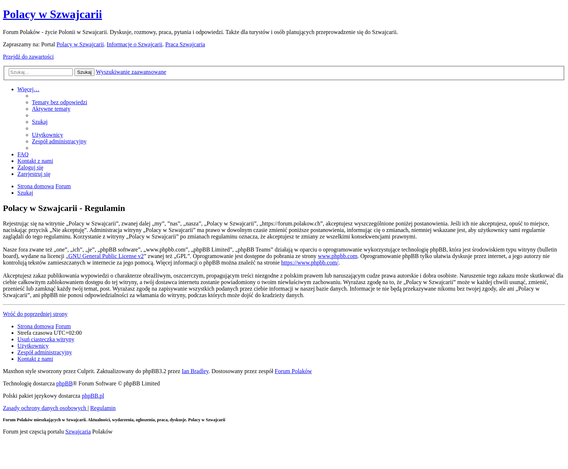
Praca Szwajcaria (185, 44)
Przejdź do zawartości (28, 57)
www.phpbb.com (337, 256)
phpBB (64, 383)
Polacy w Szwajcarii (52, 14)
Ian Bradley (195, 371)
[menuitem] (59, 102)
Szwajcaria (78, 431)
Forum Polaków (293, 371)
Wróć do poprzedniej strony (35, 314)
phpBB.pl (93, 396)
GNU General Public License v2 (106, 256)
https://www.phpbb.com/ (309, 262)
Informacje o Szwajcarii (135, 44)
